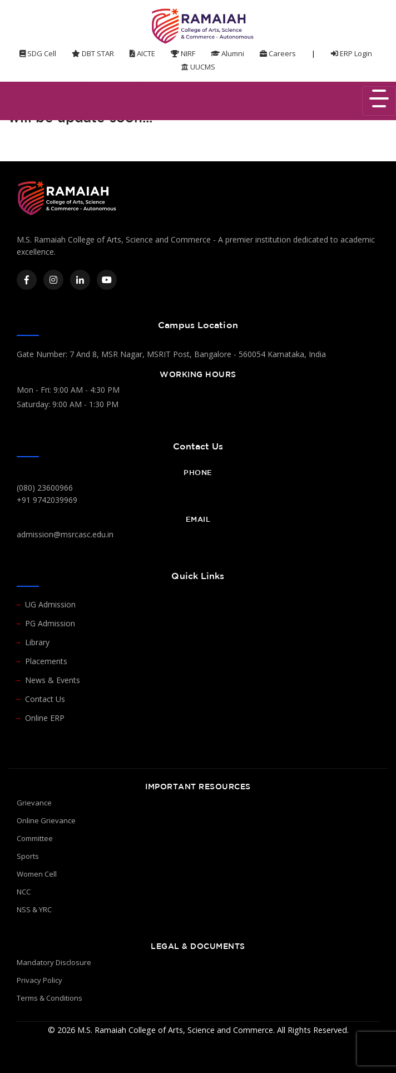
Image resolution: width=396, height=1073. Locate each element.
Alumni (227, 53)
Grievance (34, 803)
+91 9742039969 (47, 500)
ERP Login (351, 53)
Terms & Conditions (49, 998)
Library (37, 642)
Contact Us (45, 699)
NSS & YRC (34, 909)
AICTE (142, 53)
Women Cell (37, 874)
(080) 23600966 (45, 487)
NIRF (183, 53)
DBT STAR (93, 53)
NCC (24, 892)
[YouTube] (107, 280)
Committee (35, 838)
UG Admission (50, 604)
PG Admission (50, 623)
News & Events (52, 680)
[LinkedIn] (80, 280)
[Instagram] (53, 280)
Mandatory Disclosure (54, 962)
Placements (46, 661)
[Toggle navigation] (379, 101)
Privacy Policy (39, 980)
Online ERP (45, 718)
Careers (278, 53)
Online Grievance (46, 820)
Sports (28, 856)
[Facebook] (27, 280)
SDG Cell (37, 53)
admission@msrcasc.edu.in (65, 534)
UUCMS (198, 67)
